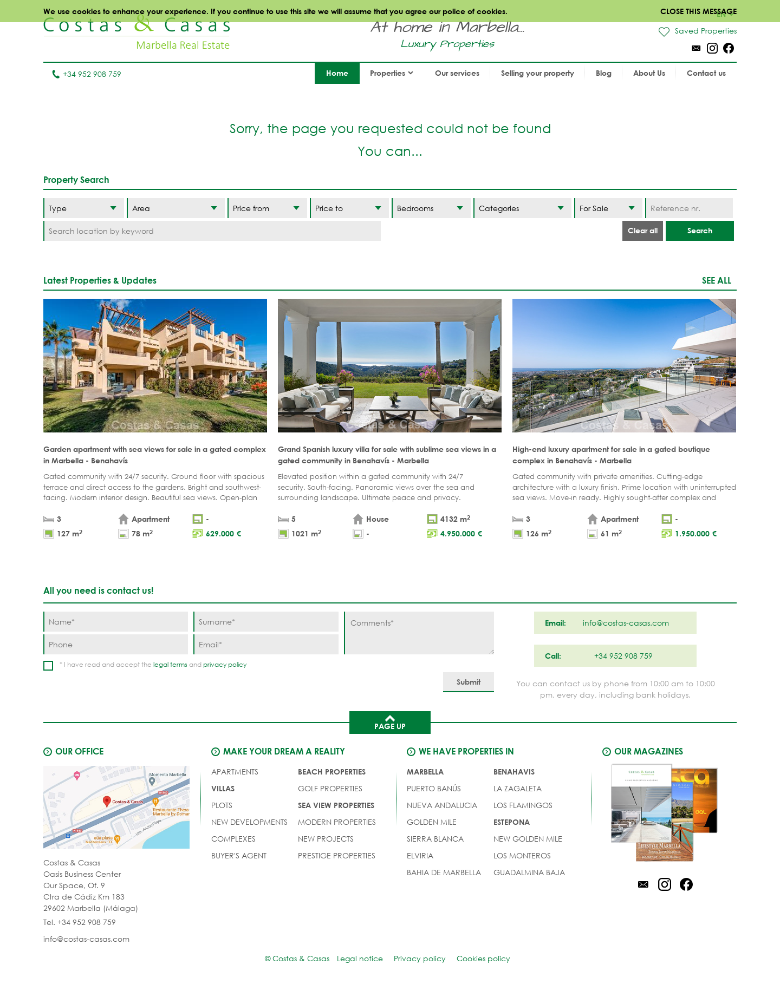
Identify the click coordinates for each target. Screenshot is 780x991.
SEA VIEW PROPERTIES (336, 805)
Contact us (706, 72)
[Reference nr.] (688, 208)
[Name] (115, 622)
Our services (457, 72)
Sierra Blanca (435, 839)
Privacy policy (420, 958)
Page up (390, 721)
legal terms (170, 664)
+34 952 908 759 (86, 74)
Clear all (643, 230)
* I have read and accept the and (153, 664)
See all (716, 280)
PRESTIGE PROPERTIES (336, 855)
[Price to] (349, 208)
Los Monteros (522, 855)
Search (699, 230)
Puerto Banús (434, 788)
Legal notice (360, 958)
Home (337, 72)
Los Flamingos (522, 805)
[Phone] (115, 644)
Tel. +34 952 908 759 (79, 922)
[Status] (608, 208)
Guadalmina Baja (529, 872)
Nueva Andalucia (442, 805)
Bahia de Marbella (444, 872)
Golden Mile (432, 822)
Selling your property (537, 72)
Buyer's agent (238, 855)
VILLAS (223, 788)
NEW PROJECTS (326, 839)
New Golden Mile (527, 839)
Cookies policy (483, 958)
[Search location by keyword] (212, 231)
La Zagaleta (517, 788)
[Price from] (267, 208)
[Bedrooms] (431, 208)
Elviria (420, 855)
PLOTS (221, 805)
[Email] (265, 644)
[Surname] (265, 622)
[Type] (83, 208)
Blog (604, 72)
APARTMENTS (234, 771)
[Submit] (468, 682)
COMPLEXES (233, 839)
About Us (649, 72)
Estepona (511, 821)
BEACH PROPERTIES (332, 771)
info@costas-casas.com (86, 939)
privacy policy (224, 664)
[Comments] (419, 633)
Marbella (425, 771)
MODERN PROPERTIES (337, 822)
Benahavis (514, 771)
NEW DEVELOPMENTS (249, 822)
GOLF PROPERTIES (330, 788)
